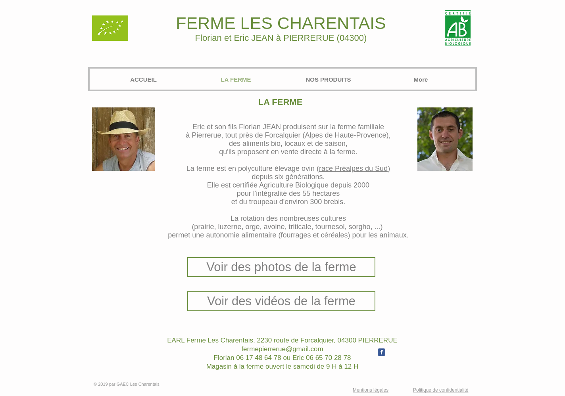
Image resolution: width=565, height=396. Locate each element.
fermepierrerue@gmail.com (282, 349)
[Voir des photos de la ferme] (281, 267)
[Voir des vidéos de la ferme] (281, 301)
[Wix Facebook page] (381, 352)
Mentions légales (370, 390)
